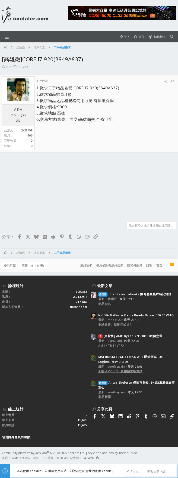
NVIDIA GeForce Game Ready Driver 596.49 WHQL (136, 315)
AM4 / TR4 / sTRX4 (112, 345)
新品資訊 (104, 304)
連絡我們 (86, 265)
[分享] (166, 81)
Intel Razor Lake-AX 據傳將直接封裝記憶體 (135, 294)
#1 (172, 81)
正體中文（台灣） (34, 266)
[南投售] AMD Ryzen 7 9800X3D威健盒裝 (130, 336)
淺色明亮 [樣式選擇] (9, 266)
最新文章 (104, 285)
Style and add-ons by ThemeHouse (113, 453)
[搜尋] (172, 37)
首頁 (159, 265)
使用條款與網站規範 (109, 265)
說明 (149, 265)
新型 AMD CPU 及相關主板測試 (120, 371)
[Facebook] (174, 455)
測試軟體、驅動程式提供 (115, 325)
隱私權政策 (134, 265)
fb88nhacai (78, 307)
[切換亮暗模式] (157, 37)
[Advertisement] (89, 185)
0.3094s (62, 458)
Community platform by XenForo (43, 453)
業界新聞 (104, 397)
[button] (6, 37)
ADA (8, 67)
